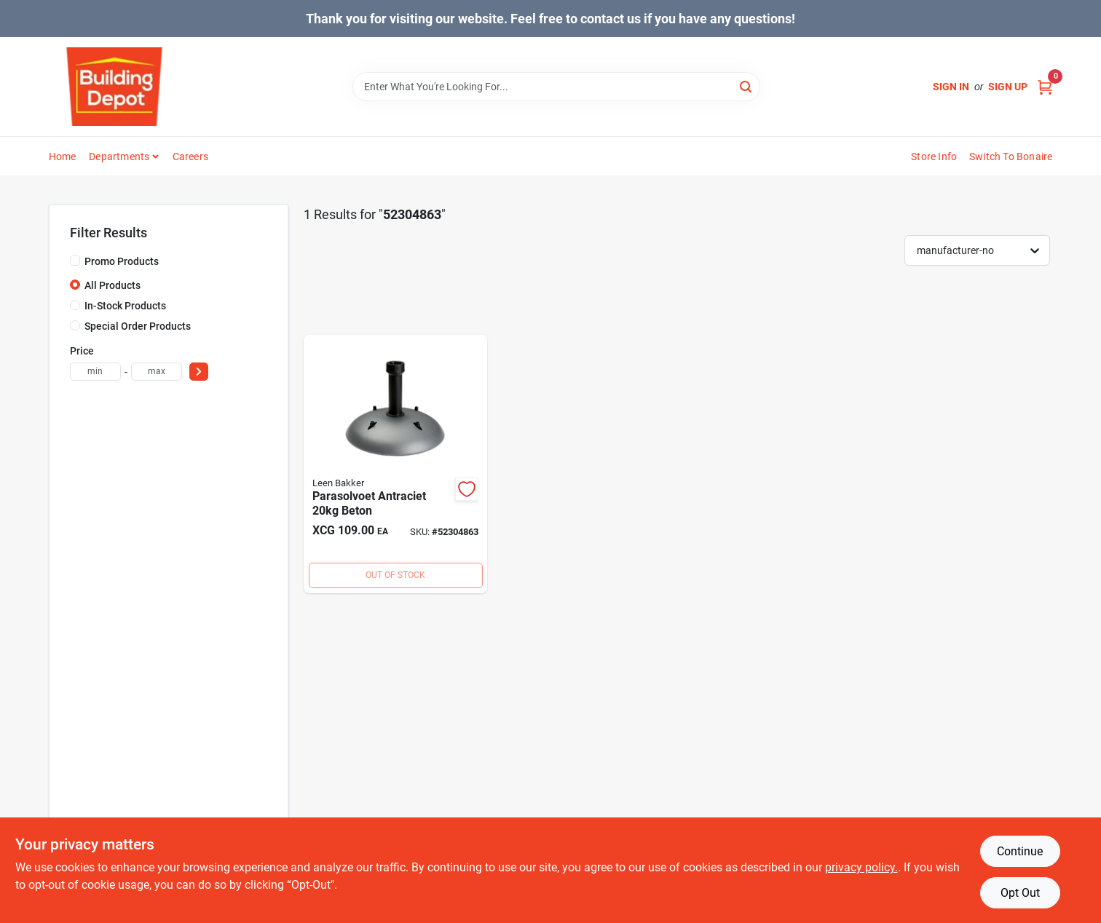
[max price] (156, 372)
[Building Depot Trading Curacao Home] (114, 86)
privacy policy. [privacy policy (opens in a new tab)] (861, 867)
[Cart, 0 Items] (1045, 87)
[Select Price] (198, 372)
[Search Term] (556, 86)
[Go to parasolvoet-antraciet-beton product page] (395, 464)
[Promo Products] (75, 260)
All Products (112, 285)
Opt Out (1020, 893)
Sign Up (1007, 86)
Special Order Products (137, 326)
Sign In (951, 86)
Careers (190, 156)
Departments (119, 156)
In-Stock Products (125, 305)
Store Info (934, 156)
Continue (1020, 851)
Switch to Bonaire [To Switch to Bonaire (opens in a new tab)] (1010, 156)
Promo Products (121, 261)
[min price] (95, 372)
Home (62, 156)
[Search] (746, 86)
